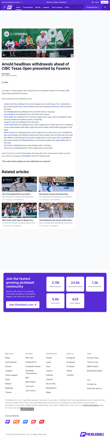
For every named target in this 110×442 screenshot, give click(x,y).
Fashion (49, 379)
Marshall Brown (29, 140)
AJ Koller (57, 135)
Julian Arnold (9, 104)
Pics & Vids (50, 384)
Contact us (91, 384)
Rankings (9, 388)
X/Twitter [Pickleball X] (70, 366)
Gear (48, 366)
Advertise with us (94, 388)
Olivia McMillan (10, 114)
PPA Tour (29, 358)
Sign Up (104, 2)
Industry (49, 375)
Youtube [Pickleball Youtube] (70, 375)
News (18, 7)
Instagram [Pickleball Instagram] (70, 358)
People (49, 358)
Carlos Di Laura (9, 122)
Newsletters (51, 388)
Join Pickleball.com (22, 304)
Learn (48, 362)
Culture (49, 371)
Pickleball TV (31, 362)
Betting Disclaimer (95, 371)
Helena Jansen (27, 120)
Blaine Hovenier (10, 132)
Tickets (8, 392)
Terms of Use (92, 362)
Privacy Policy (93, 358)
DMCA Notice (92, 366)
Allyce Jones (29, 127)
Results (38, 7)
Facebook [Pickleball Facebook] (70, 362)
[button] (8, 7)
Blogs (48, 392)
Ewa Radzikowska (11, 112)
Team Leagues (57, 7)
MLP (27, 378)
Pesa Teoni (8, 148)
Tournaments (28, 7)
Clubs (67, 7)
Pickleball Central (33, 366)
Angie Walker (61, 140)
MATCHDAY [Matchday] (31, 382)
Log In (95, 2)
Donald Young (58, 127)
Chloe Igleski (9, 117)
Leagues (46, 7)
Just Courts (30, 390)
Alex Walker (8, 138)
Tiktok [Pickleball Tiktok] (69, 371)
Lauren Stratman (29, 107)
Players (8, 384)
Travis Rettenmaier (11, 125)
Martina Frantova (29, 135)
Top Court (30, 386)
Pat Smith (7, 145)
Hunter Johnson (60, 107)
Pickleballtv (26, 156)
